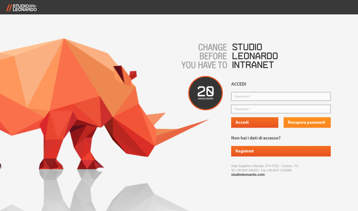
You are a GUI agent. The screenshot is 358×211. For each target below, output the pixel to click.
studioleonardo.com (248, 175)
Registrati (245, 151)
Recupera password (306, 122)
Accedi (242, 122)
